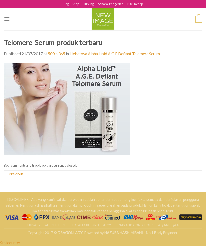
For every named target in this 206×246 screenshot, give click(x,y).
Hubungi (89, 4)
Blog (66, 4)
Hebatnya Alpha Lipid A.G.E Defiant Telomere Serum (115, 53)
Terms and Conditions (133, 225)
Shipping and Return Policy (87, 225)
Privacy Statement (43, 225)
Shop (75, 4)
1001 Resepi (135, 4)
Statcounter (10, 242)
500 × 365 (56, 53)
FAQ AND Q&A (168, 225)
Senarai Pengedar (110, 4)
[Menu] (7, 19)
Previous (14, 173)
